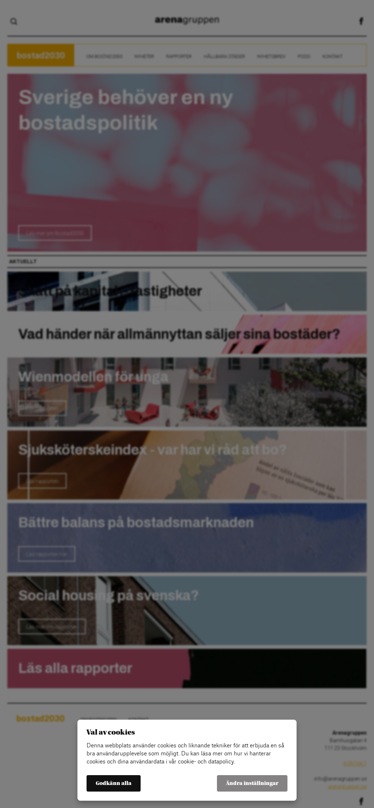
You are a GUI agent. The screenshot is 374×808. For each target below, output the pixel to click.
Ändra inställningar (252, 783)
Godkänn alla (113, 783)
